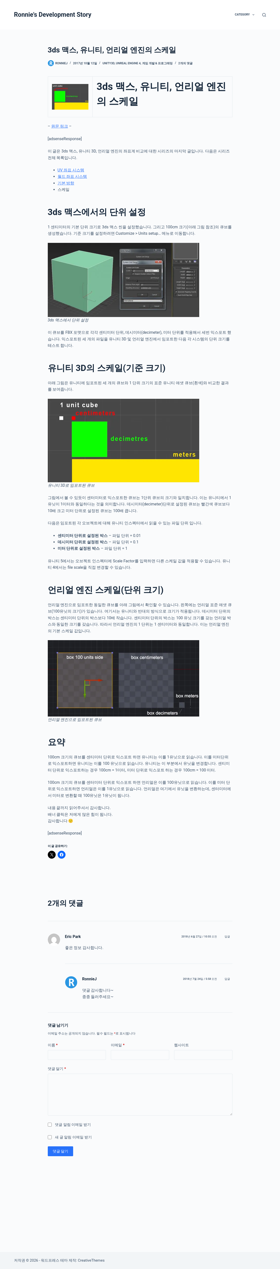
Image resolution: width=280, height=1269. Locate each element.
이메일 (118, 1045)
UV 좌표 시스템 (71, 170)
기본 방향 (66, 183)
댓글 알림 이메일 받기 (73, 1124)
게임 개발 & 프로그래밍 (157, 63)
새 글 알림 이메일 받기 (73, 1137)
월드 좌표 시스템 (72, 176)
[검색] (264, 15)
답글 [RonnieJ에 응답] (227, 979)
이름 (53, 1045)
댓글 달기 (57, 1069)
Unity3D (108, 63)
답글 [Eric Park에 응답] (227, 936)
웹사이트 (181, 1045)
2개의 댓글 (185, 63)
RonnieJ (89, 979)
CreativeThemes (91, 1260)
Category (245, 15)
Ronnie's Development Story (52, 14)
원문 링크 (59, 126)
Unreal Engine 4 (128, 63)
